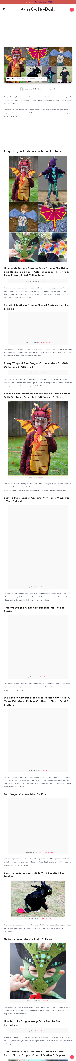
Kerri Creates (45, 374)
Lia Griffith (45, 1002)
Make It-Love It (45, 343)
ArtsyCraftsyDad (37, 10)
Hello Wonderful (45, 282)
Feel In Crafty (45, 1032)
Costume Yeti (45, 588)
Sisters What (45, 478)
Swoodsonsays (45, 678)
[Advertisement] (38, 34)
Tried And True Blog (45, 919)
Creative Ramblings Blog (45, 853)
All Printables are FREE (43, 2)
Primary (45, 771)
